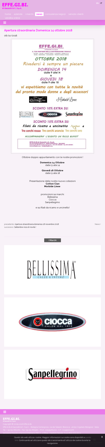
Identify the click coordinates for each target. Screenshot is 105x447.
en (97, 3)
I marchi (29, 14)
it (101, 3)
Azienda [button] (18, 14)
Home (8, 14)
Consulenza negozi (55, 14)
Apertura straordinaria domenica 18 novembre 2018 (37, 224)
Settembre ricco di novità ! (25, 227)
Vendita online (12, 18)
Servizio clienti (75, 14)
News (39, 14)
